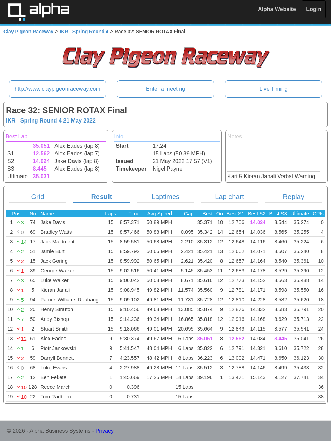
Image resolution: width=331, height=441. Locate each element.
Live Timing (274, 89)
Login (313, 9)
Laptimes (165, 196)
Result (101, 196)
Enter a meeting (165, 89)
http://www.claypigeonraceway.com (58, 89)
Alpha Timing (38, 12)
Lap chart (229, 196)
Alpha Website (277, 9)
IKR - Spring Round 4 (85, 31)
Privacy (105, 431)
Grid (37, 196)
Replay (293, 196)
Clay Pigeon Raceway (28, 31)
